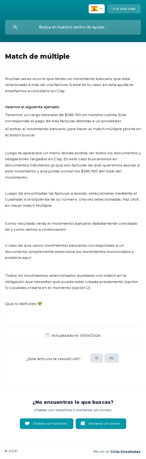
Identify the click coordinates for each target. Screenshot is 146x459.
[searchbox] (73, 27)
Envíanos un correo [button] (104, 423)
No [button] (111, 358)
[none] (97, 8)
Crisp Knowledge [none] (125, 451)
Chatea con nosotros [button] (50, 423)
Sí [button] (96, 358)
